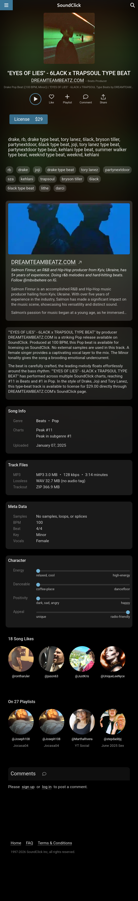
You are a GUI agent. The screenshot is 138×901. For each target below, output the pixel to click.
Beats (41, 421)
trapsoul (47, 179)
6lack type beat (21, 188)
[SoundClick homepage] (69, 5)
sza (11, 179)
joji (37, 170)
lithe (44, 188)
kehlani (27, 179)
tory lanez (89, 170)
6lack (94, 179)
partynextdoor (117, 170)
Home (16, 843)
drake (23, 170)
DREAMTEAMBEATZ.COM (57, 80)
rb (9, 170)
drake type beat (60, 170)
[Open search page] (133, 5)
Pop (55, 421)
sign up (28, 787)
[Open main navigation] (6, 5)
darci (60, 188)
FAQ (29, 843)
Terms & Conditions (55, 843)
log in (47, 787)
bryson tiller (72, 179)
